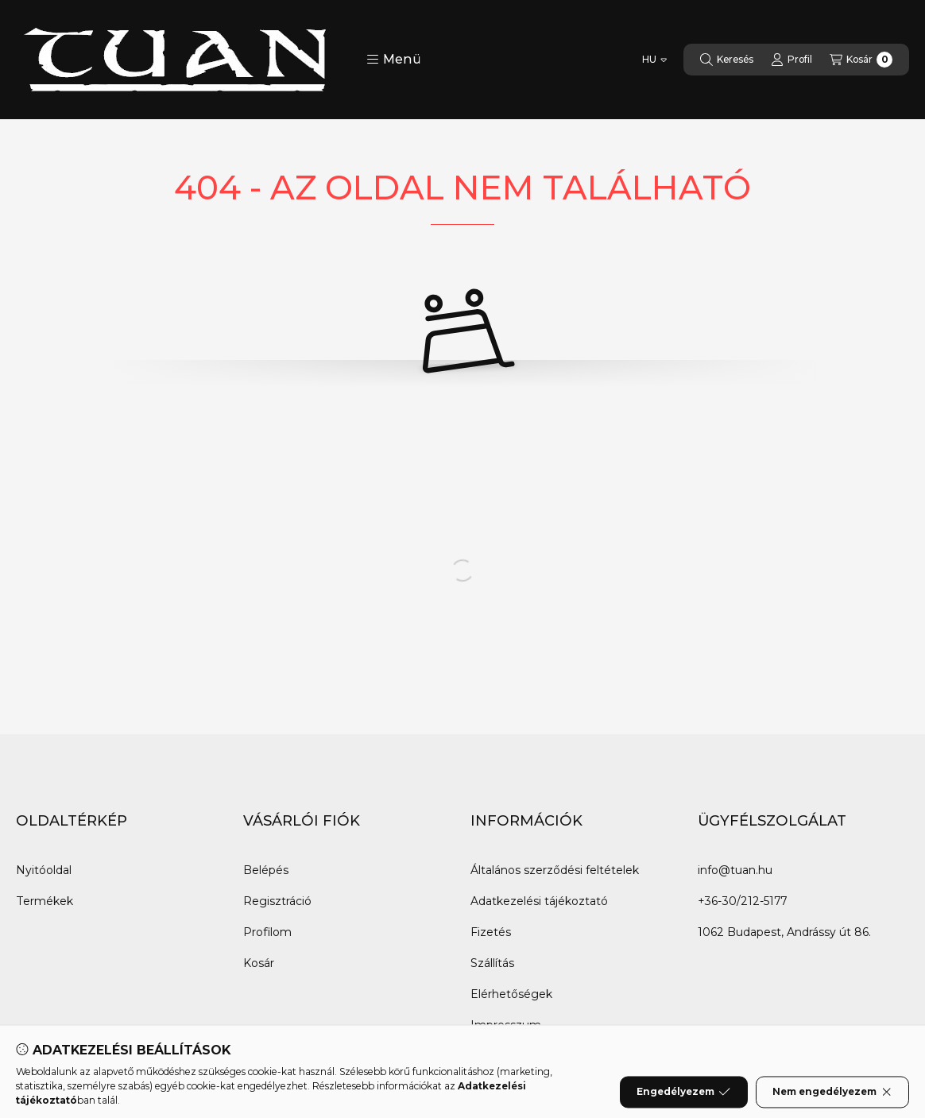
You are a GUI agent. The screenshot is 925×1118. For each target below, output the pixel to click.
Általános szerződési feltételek (554, 870)
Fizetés (490, 932)
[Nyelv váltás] (654, 59)
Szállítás (492, 963)
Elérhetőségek (511, 994)
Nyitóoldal (44, 870)
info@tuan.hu (735, 870)
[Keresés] (726, 59)
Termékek (44, 901)
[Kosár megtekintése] (861, 59)
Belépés (265, 870)
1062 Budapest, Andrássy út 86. (784, 932)
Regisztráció (277, 901)
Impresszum (505, 1025)
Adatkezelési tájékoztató (539, 901)
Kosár (258, 963)
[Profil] (791, 59)
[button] (394, 59)
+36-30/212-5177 (742, 901)
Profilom (267, 932)
